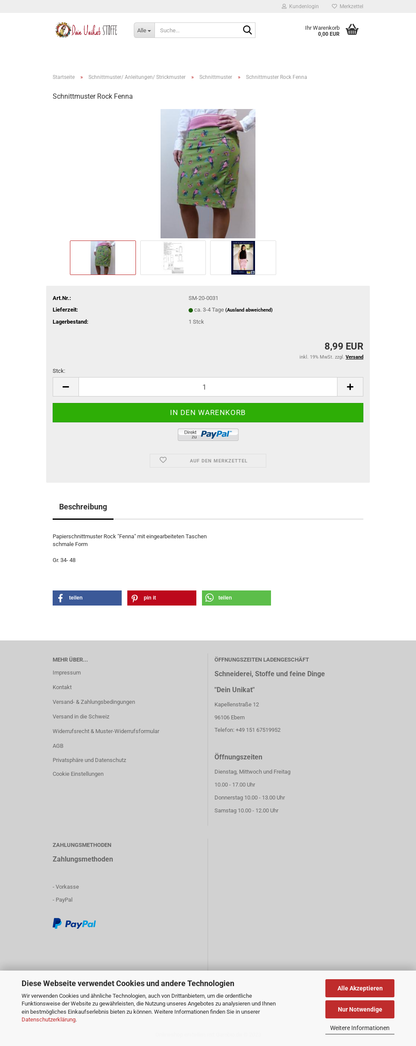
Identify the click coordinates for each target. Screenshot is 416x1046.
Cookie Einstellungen (78, 774)
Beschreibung (83, 506)
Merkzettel (347, 6)
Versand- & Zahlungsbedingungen (94, 702)
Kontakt (62, 687)
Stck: (59, 371)
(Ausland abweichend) (249, 310)
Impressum (67, 672)
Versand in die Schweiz (81, 716)
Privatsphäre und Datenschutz (89, 760)
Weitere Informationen (360, 1027)
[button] (87, 598)
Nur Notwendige (360, 1009)
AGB (58, 746)
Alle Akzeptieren (360, 988)
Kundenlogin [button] (300, 6)
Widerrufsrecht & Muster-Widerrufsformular (106, 731)
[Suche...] (144, 30)
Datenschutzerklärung (49, 1019)
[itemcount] (208, 387)
